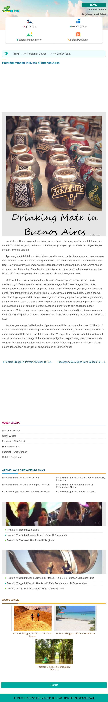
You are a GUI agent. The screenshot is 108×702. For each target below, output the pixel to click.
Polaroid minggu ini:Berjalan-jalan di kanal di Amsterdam (37, 535)
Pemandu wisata (97, 9)
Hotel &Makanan (10, 446)
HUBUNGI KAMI (85, 698)
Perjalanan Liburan (36, 54)
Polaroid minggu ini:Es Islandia (23, 530)
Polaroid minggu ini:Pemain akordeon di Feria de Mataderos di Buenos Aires (29, 362)
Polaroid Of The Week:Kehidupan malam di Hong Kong (35, 588)
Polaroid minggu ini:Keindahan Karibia (75, 633)
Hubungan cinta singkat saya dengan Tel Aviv (80, 362)
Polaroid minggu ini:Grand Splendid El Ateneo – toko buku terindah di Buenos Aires (50, 578)
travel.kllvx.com (40, 698)
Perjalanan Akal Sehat (94, 14)
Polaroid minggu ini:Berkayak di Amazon (54, 668)
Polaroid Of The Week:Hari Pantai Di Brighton (30, 540)
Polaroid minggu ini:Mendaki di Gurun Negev (32, 634)
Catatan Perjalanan (12, 457)
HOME (93, 5)
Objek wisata (63, 54)
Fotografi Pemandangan (14, 452)
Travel (16, 54)
